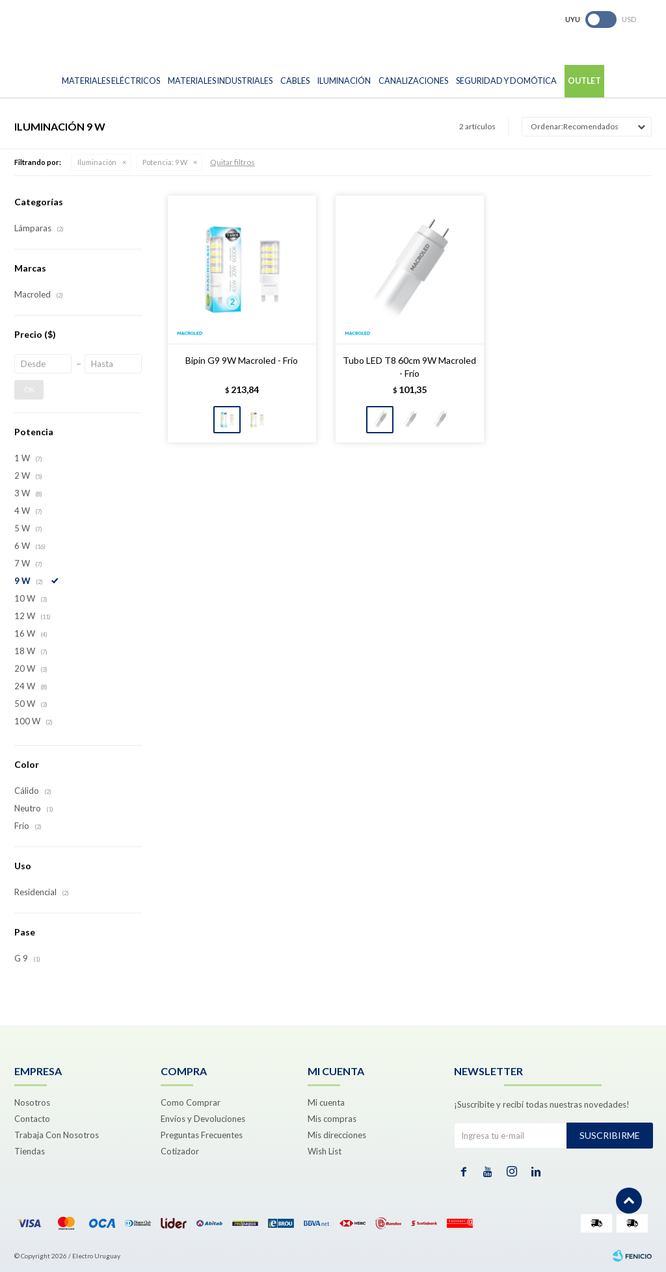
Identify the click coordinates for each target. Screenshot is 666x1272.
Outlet (584, 81)
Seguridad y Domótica (506, 81)
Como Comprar (190, 1102)
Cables (295, 81)
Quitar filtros (232, 162)
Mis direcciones (337, 1135)
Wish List (324, 1151)
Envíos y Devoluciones (203, 1118)
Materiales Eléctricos (111, 81)
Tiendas (29, 1151)
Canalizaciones (413, 81)
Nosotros (32, 1102)
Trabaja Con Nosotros (56, 1135)
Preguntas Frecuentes (202, 1135)
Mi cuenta (326, 1102)
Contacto (32, 1118)
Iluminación (344, 81)
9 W (164, 162)
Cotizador (180, 1151)
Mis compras (332, 1118)
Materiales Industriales (220, 81)
